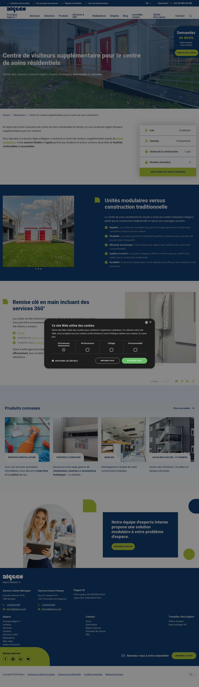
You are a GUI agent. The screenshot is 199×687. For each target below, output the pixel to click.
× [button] (150, 322)
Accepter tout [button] (134, 360)
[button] (65, 360)
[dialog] (99, 343)
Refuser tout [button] (106, 360)
